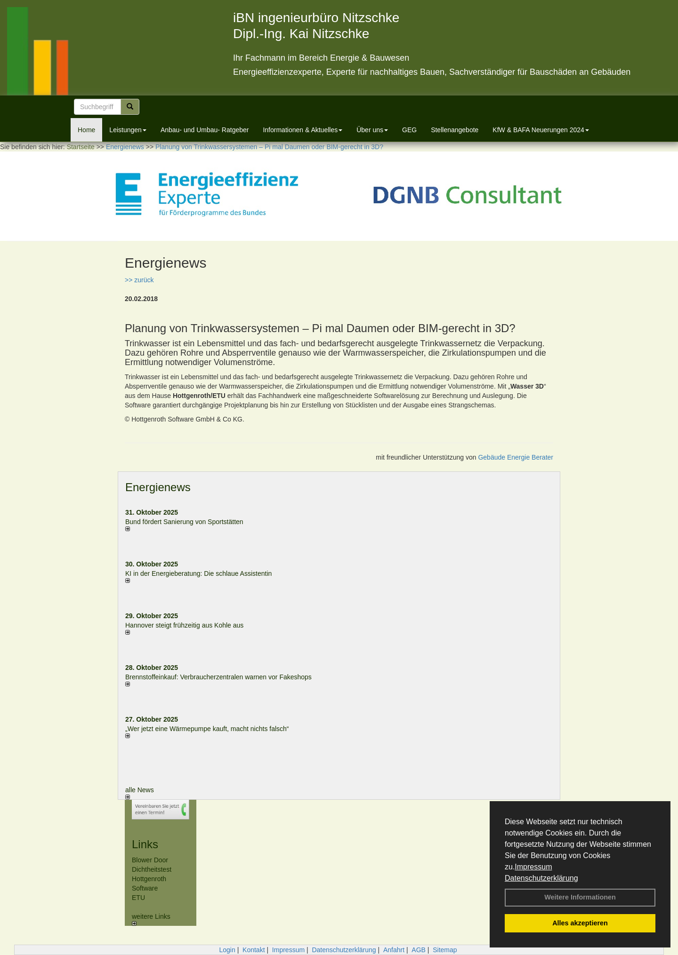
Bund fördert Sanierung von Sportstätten (185, 521)
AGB (419, 950)
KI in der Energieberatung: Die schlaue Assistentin (198, 573)
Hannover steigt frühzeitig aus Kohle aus (184, 625)
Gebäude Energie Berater (515, 457)
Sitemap (445, 950)
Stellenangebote (454, 130)
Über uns (372, 130)
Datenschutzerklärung (541, 878)
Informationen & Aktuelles (302, 130)
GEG (409, 130)
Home (86, 130)
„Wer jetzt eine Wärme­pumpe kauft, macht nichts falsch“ (207, 728)
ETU (138, 897)
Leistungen (127, 130)
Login (227, 950)
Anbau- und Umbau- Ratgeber (205, 130)
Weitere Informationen (580, 897)
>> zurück (139, 280)
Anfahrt (393, 950)
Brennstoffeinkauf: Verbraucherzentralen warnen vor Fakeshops (218, 677)
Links (145, 844)
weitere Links (151, 919)
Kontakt (253, 950)
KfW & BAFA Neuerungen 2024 (540, 130)
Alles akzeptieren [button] (580, 923)
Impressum (533, 867)
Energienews (158, 487)
